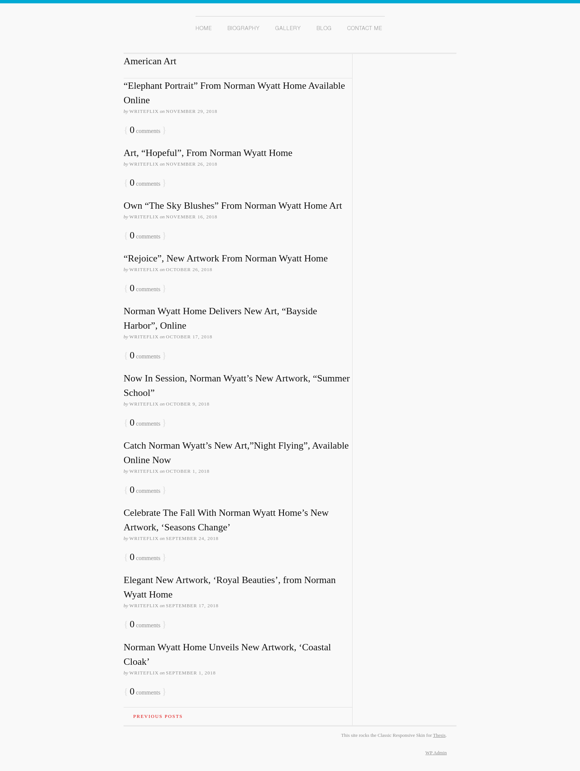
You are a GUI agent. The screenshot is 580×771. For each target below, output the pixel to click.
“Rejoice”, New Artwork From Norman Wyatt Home (226, 258)
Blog (324, 29)
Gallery (288, 29)
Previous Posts (158, 716)
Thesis (439, 735)
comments (145, 130)
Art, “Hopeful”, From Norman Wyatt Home (208, 152)
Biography (243, 29)
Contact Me (364, 29)
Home (204, 29)
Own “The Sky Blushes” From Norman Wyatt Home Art (233, 205)
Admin (436, 752)
